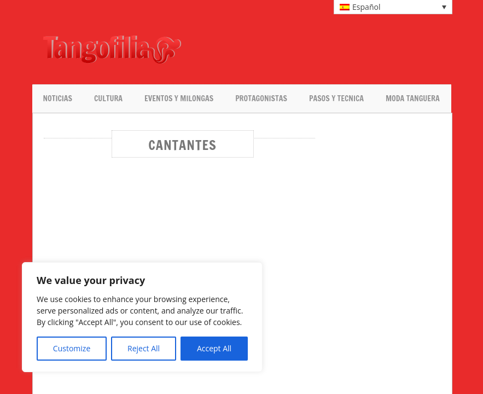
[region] (142, 317)
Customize (71, 348)
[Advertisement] (312, 49)
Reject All (143, 348)
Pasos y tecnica (336, 98)
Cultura (108, 98)
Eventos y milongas (178, 98)
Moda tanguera (413, 98)
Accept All (214, 348)
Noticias (57, 98)
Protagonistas (261, 98)
